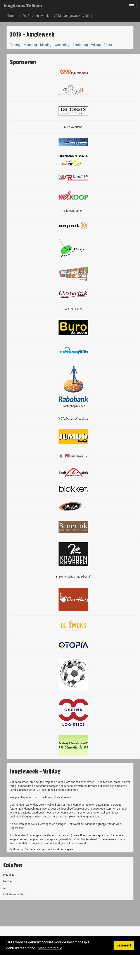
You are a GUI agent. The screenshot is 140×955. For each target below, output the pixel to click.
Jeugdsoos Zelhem (22, 6)
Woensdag (62, 45)
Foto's (108, 45)
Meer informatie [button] (50, 948)
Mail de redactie (13, 894)
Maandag (30, 45)
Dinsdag (45, 45)
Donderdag (80, 45)
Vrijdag (96, 45)
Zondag (15, 45)
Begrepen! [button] (124, 945)
